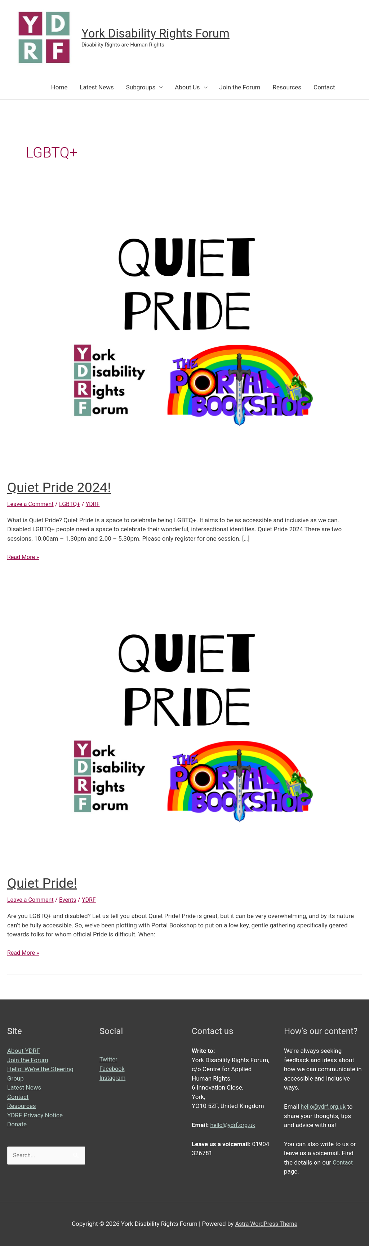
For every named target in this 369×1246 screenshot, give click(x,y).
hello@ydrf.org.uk (234, 1125)
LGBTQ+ (73, 503)
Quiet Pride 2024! (62, 487)
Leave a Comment (32, 503)
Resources (286, 87)
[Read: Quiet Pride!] (184, 729)
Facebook (112, 1068)
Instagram (113, 1077)
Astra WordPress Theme (266, 1223)
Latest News (97, 87)
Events (71, 899)
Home (59, 87)
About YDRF (23, 1050)
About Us (187, 87)
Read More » (24, 557)
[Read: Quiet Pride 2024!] (184, 333)
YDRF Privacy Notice (35, 1115)
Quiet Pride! (44, 882)
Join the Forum (240, 87)
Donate (17, 1124)
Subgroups (141, 87)
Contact (324, 87)
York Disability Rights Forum (160, 33)
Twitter (108, 1059)
